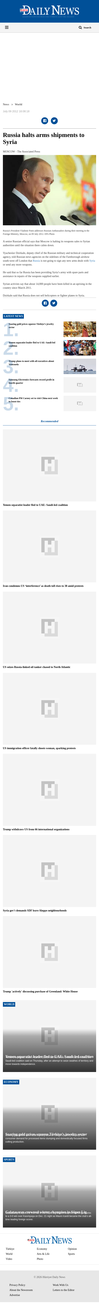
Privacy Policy (17, 1285)
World (18, 104)
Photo (40, 1259)
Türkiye (10, 1248)
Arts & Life (43, 1253)
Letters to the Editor (63, 1290)
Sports (71, 1253)
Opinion (72, 1248)
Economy (42, 1248)
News (6, 104)
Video (9, 1259)
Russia (36, 260)
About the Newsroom (21, 1290)
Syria (92, 260)
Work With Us (60, 1285)
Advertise (14, 1295)
